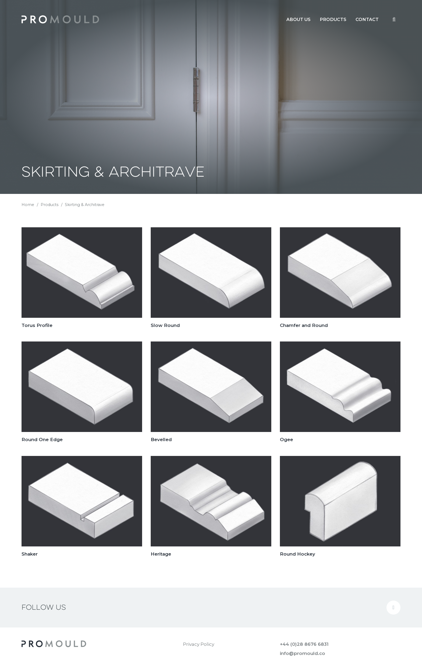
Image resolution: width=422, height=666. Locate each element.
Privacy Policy (198, 644)
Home (28, 204)
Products (49, 204)
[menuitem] (298, 19)
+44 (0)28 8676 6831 (304, 644)
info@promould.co (302, 653)
